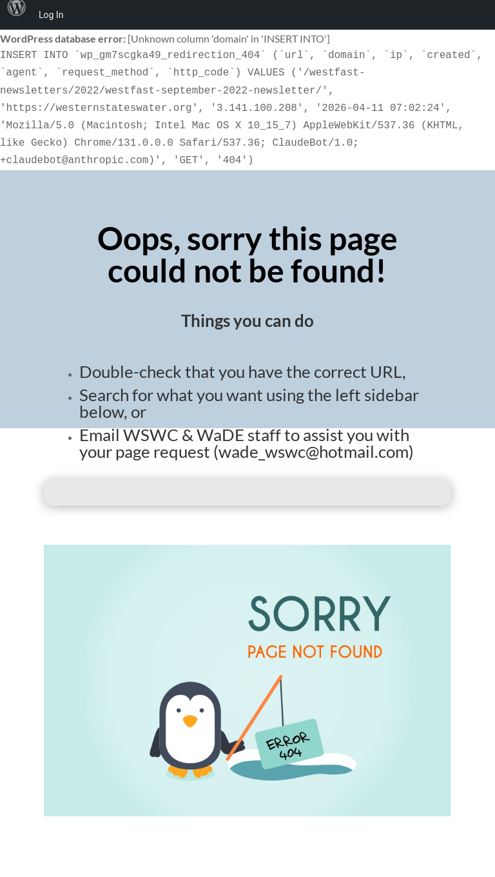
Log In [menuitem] (51, 15)
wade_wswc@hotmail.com (313, 451)
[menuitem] (17, 15)
